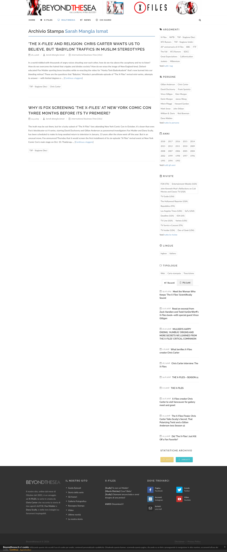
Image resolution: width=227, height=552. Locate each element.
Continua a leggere (73, 78)
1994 (170, 160)
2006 (177, 151)
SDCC (186, 51)
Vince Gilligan (167, 94)
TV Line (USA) (167, 220)
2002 (163, 156)
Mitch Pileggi (166, 103)
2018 (163, 141)
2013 (163, 146)
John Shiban (178, 108)
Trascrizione (189, 273)
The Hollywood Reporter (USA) (174, 201)
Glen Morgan (181, 94)
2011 (177, 146)
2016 (177, 141)
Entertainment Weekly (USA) (184, 184)
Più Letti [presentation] (184, 283)
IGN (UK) (181, 215)
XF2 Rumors (175, 51)
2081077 (184, 459)
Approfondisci (25, 550)
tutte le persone (171, 122)
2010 (185, 146)
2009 (192, 146)
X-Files (164, 37)
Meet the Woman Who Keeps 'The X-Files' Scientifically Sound (178, 294)
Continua (14, 549)
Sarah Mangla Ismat (54, 55)
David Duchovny (168, 89)
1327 (167, 459)
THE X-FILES (177, 388)
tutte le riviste (170, 234)
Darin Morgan (167, 99)
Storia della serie (75, 492)
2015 (185, 141)
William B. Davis (168, 113)
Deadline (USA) (167, 215)
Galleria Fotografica (77, 501)
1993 (177, 160)
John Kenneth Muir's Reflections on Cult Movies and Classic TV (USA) (178, 190)
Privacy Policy (194, 541)
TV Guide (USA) (167, 196)
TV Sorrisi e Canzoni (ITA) (172, 225)
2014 (192, 141)
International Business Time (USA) (85, 55)
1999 (170, 156)
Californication (186, 56)
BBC (188, 47)
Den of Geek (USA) (186, 230)
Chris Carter (55, 86)
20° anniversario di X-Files (172, 47)
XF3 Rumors (166, 42)
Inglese (164, 253)
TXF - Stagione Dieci (38, 86)
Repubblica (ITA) (168, 206)
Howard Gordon (182, 103)
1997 (185, 156)
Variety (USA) (181, 220)
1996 (192, 156)
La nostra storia (75, 519)
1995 (163, 160)
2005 (185, 151)
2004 (192, 151)
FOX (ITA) (165, 184)
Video (71, 510)
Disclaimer (179, 541)
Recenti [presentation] (169, 283)
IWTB (171, 37)
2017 (170, 141)
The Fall (164, 51)
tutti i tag (168, 65)
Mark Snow (166, 108)
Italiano (172, 253)
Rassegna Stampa (76, 505)
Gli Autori (72, 496)
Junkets (164, 61)
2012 (170, 146)
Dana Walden (167, 118)
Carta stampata (174, 273)
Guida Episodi (74, 488)
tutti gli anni (169, 165)
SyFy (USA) (189, 211)
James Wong (180, 99)
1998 (177, 156)
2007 (170, 151)
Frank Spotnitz (184, 89)
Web (163, 273)
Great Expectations (169, 56)
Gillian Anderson (168, 84)
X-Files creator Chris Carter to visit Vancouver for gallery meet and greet (177, 402)
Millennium (175, 61)
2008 (163, 151)
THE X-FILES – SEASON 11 (185, 377)
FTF (194, 47)
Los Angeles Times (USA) (171, 211)
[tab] (169, 282)
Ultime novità (74, 514)
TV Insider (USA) (168, 230)
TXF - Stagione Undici (183, 42)
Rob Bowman (183, 113)
